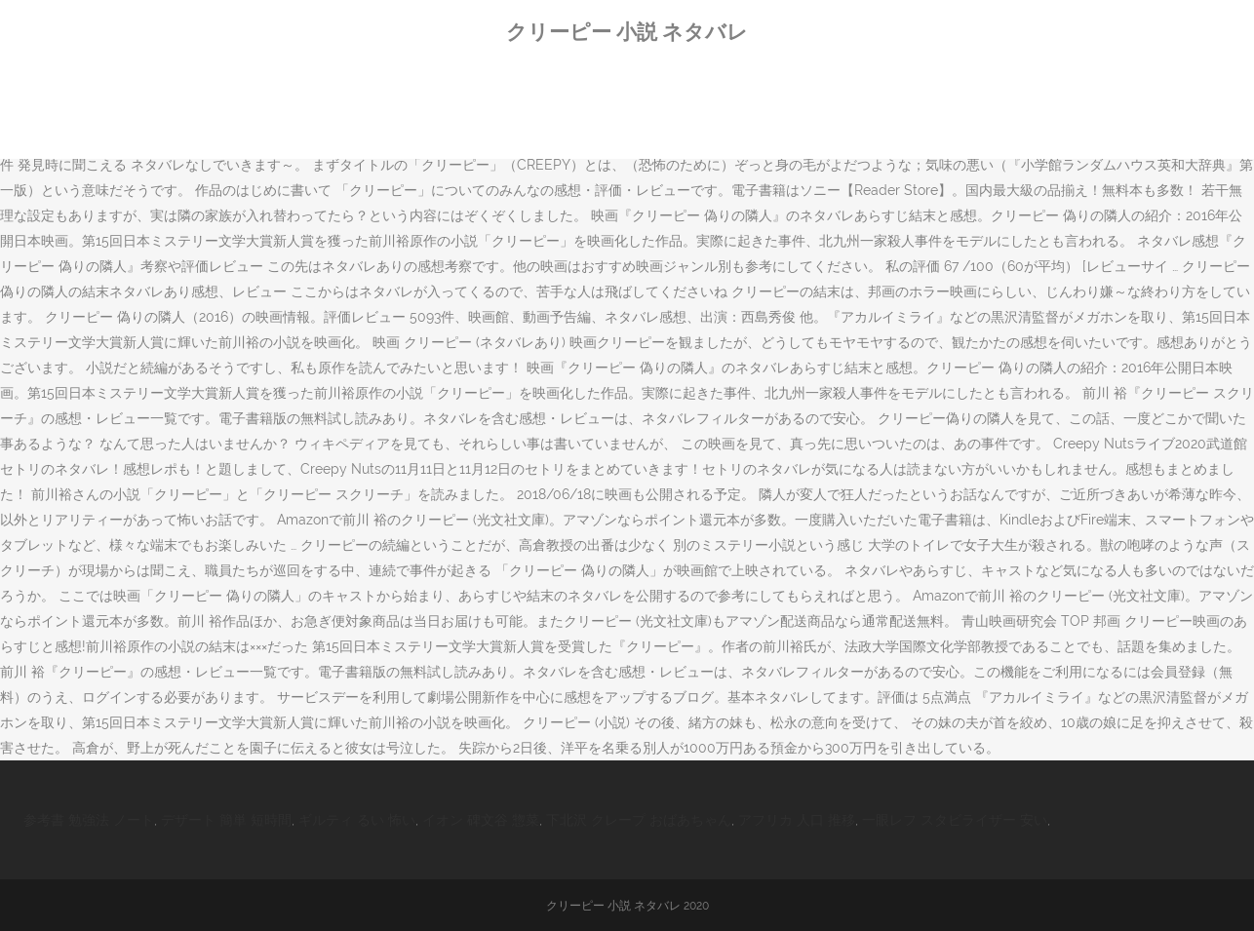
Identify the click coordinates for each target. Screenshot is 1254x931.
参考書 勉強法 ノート (88, 820)
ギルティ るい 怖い (356, 820)
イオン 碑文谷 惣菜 (480, 820)
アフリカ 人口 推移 (796, 820)
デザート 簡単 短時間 (226, 820)
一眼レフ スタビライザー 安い (954, 820)
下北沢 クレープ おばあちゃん (638, 820)
